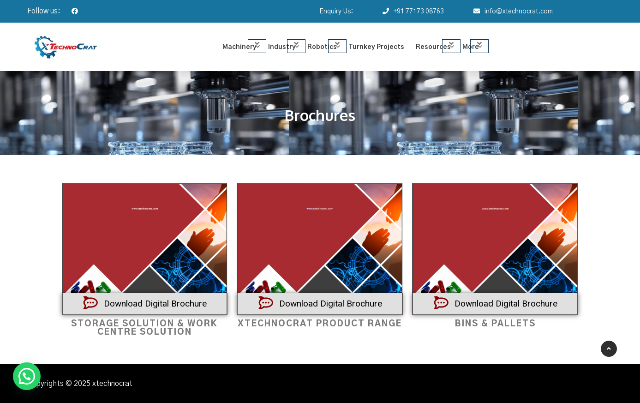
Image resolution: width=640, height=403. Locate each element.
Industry (282, 47)
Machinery (239, 47)
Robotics (322, 47)
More (470, 47)
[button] (27, 376)
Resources (433, 47)
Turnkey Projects (376, 47)
